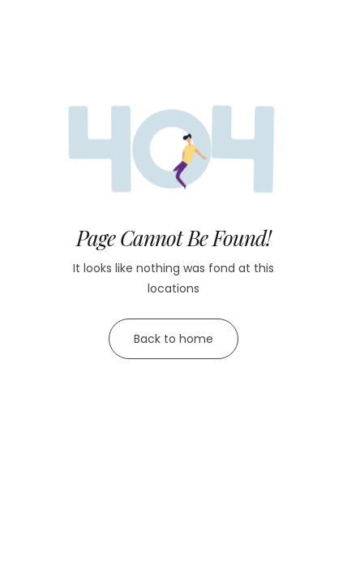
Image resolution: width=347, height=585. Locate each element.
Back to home (173, 339)
